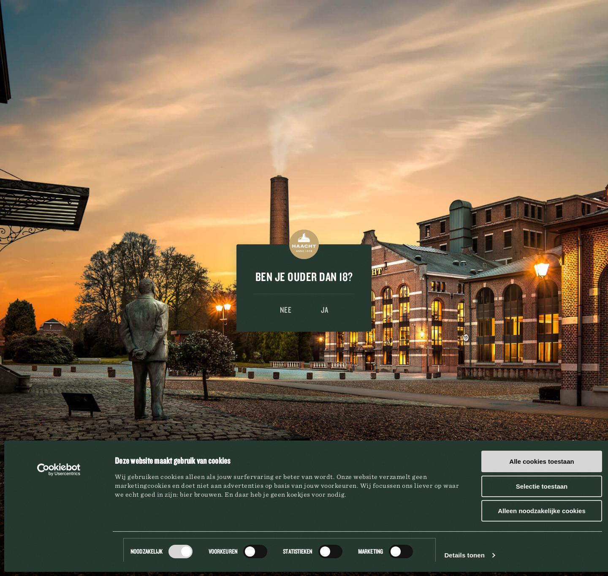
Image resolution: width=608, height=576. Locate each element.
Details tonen (464, 555)
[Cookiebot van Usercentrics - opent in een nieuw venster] (59, 469)
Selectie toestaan (542, 486)
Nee (286, 310)
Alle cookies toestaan (541, 461)
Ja (324, 310)
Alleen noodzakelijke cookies (542, 510)
